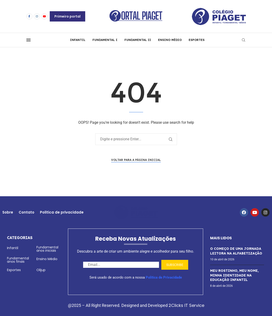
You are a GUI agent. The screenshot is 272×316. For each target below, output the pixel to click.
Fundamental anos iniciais (47, 249)
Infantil (12, 248)
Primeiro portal (67, 16)
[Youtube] (44, 16)
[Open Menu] (28, 40)
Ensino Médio (46, 259)
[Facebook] (29, 16)
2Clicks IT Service (186, 305)
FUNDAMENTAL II (137, 40)
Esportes (14, 270)
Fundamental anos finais (18, 260)
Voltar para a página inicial (136, 160)
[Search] (243, 40)
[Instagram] (37, 16)
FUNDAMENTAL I (104, 40)
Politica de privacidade (62, 212)
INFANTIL (77, 40)
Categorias (19, 238)
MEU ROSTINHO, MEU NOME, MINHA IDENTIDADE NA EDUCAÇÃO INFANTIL (234, 275)
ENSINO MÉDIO (170, 40)
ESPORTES (197, 40)
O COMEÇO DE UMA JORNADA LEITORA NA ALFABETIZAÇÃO (236, 251)
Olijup (41, 270)
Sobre (7, 212)
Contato (27, 212)
